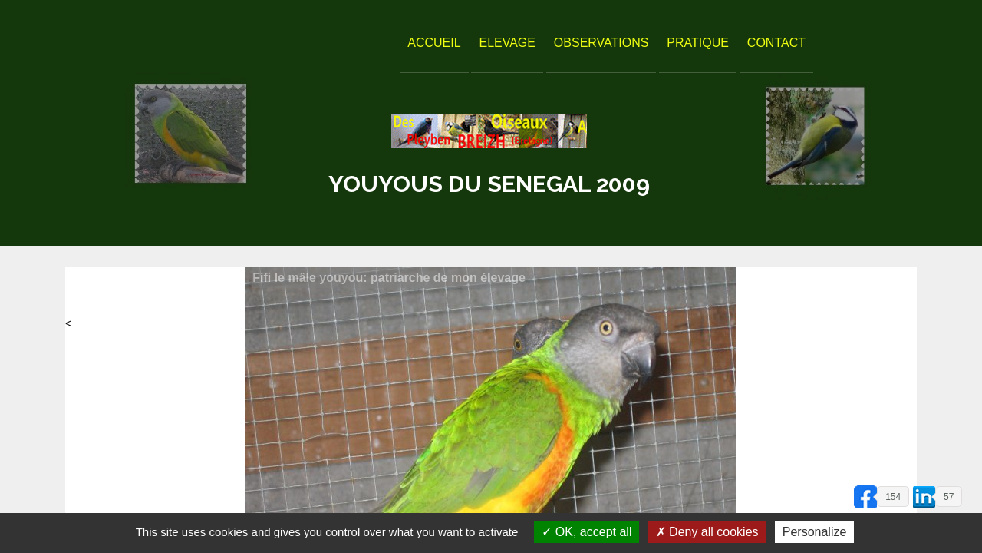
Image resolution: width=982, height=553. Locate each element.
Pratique (698, 42)
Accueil (433, 42)
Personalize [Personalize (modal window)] (815, 531)
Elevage (507, 42)
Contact (776, 42)
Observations (601, 42)
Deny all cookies (707, 531)
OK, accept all (586, 531)
